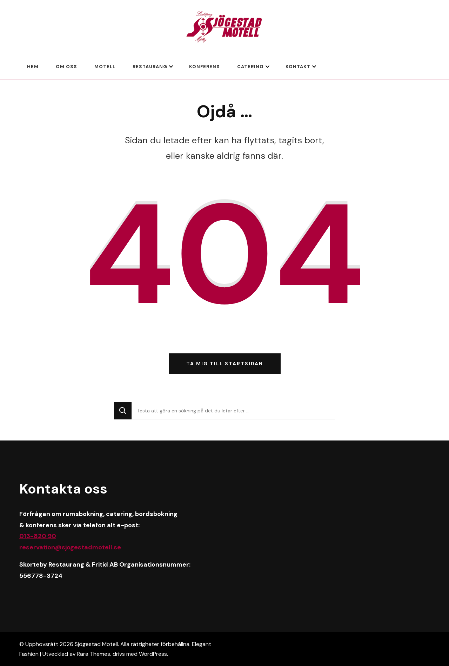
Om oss (66, 67)
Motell (104, 67)
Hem (33, 67)
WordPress (153, 654)
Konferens (204, 67)
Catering (250, 67)
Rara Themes (93, 654)
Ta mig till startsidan (224, 363)
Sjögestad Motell (96, 644)
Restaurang (150, 67)
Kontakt (298, 67)
